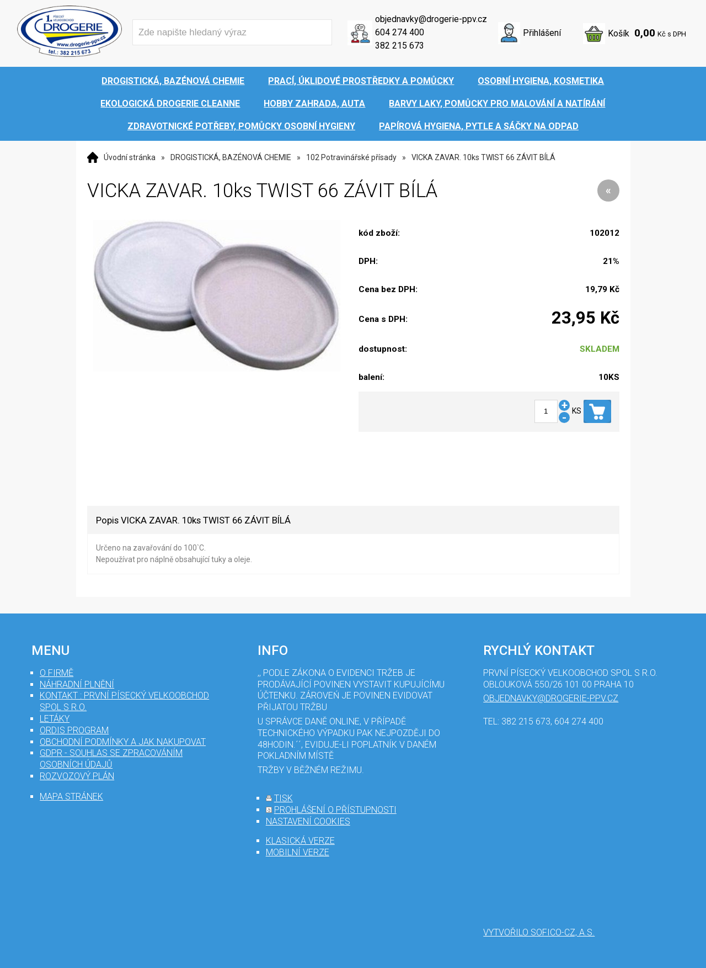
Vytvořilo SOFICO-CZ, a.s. (539, 932)
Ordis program (74, 730)
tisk (283, 798)
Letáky (54, 718)
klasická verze (300, 840)
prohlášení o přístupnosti (335, 810)
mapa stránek (71, 796)
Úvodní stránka (130, 157)
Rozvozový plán (77, 776)
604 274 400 (399, 32)
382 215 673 (399, 45)
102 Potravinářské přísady (351, 157)
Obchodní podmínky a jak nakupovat (123, 742)
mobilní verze (297, 852)
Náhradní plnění (77, 684)
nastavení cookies (308, 821)
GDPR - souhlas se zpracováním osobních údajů (111, 759)
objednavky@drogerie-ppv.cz (431, 19)
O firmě (56, 673)
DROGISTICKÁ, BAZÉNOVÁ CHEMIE (230, 157)
